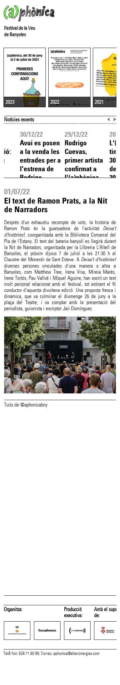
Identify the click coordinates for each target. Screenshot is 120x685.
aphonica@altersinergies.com (76, 678)
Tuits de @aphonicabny (25, 423)
